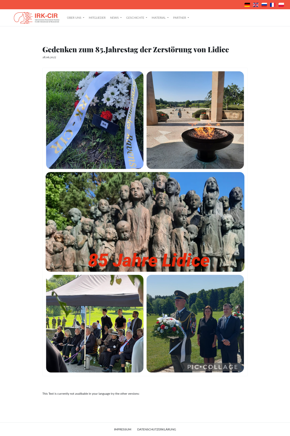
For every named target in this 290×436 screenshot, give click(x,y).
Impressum (122, 429)
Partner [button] (180, 17)
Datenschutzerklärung (156, 429)
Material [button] (159, 17)
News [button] (114, 17)
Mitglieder (97, 17)
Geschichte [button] (135, 17)
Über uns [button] (74, 17)
